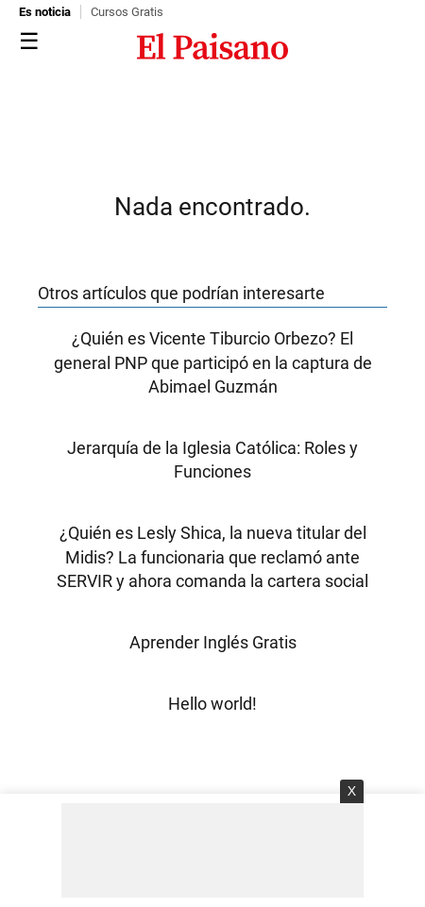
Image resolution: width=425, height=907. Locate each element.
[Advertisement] (212, 850)
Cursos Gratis (127, 12)
